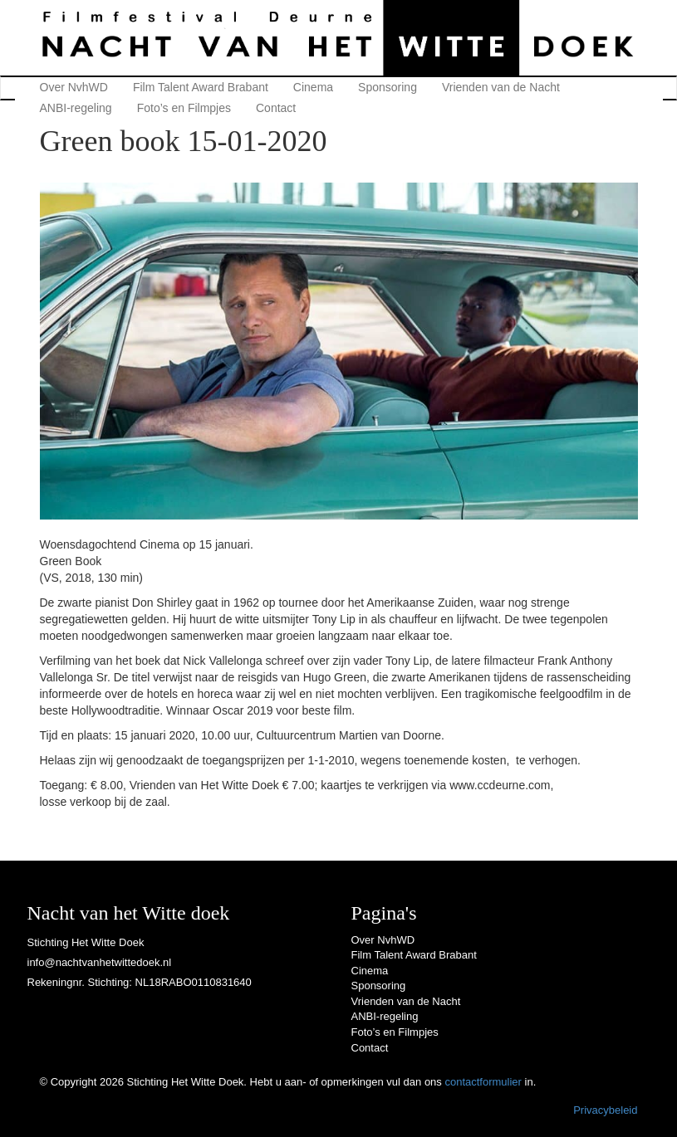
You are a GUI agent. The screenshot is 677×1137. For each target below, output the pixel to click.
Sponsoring (387, 87)
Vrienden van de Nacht (501, 87)
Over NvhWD (74, 87)
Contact (276, 108)
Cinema (313, 87)
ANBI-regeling (76, 108)
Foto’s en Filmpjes (184, 108)
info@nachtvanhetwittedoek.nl (99, 962)
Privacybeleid (605, 1110)
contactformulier (482, 1082)
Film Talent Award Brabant (200, 87)
